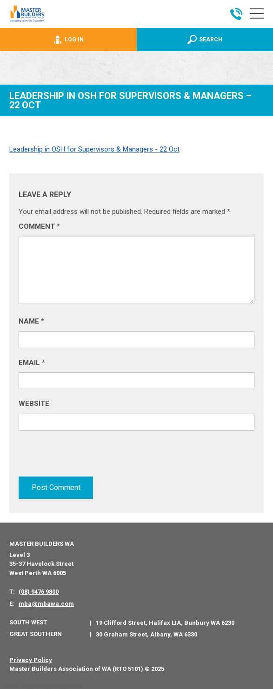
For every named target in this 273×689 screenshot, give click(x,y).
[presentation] (89, 458)
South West (28, 621)
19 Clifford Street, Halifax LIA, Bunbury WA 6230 (165, 621)
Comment (39, 226)
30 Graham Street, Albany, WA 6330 (146, 633)
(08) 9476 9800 (39, 590)
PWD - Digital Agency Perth (43, 684)
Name (31, 321)
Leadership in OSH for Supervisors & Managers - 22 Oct (94, 149)
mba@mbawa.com (46, 602)
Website (34, 403)
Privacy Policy (30, 659)
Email (32, 362)
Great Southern (35, 632)
